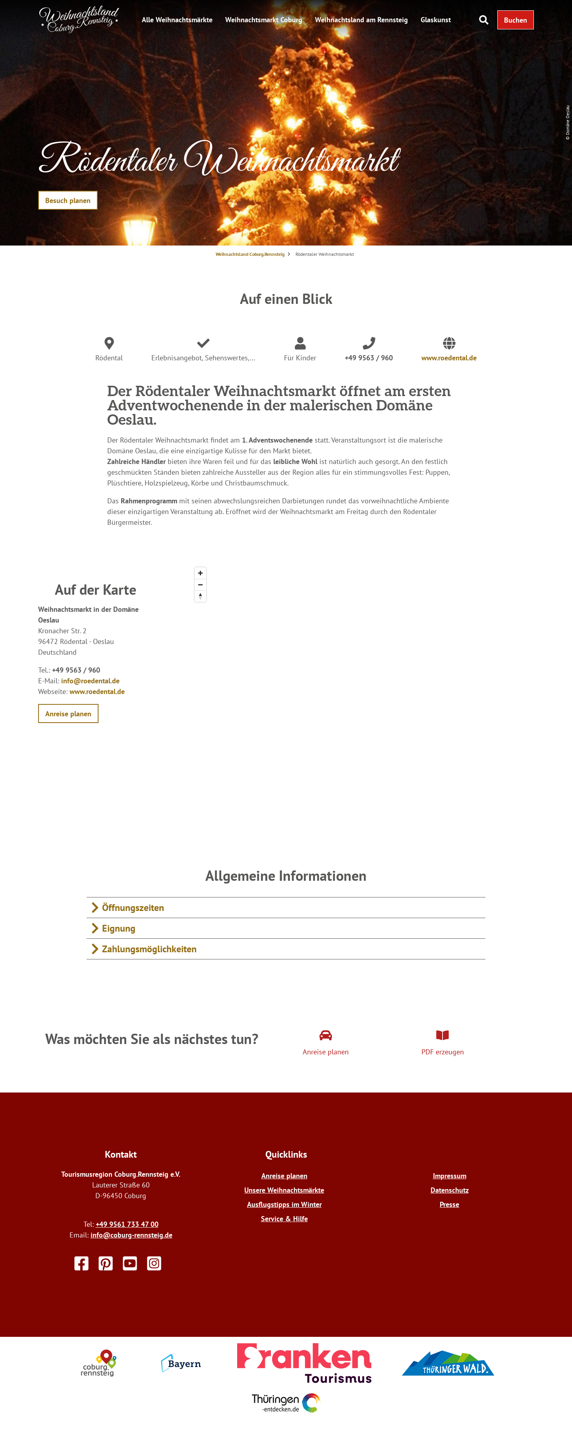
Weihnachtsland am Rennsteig (361, 19)
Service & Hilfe (284, 1218)
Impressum (449, 1175)
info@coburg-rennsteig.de (131, 1234)
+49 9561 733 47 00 (127, 1224)
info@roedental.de (90, 680)
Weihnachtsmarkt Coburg (263, 19)
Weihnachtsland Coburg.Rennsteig (250, 254)
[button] (515, 19)
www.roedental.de (449, 357)
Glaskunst (436, 19)
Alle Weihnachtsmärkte (177, 19)
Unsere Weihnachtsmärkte (284, 1190)
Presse (449, 1204)
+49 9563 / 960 (369, 357)
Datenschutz (450, 1190)
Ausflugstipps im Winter (284, 1204)
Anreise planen (284, 1175)
